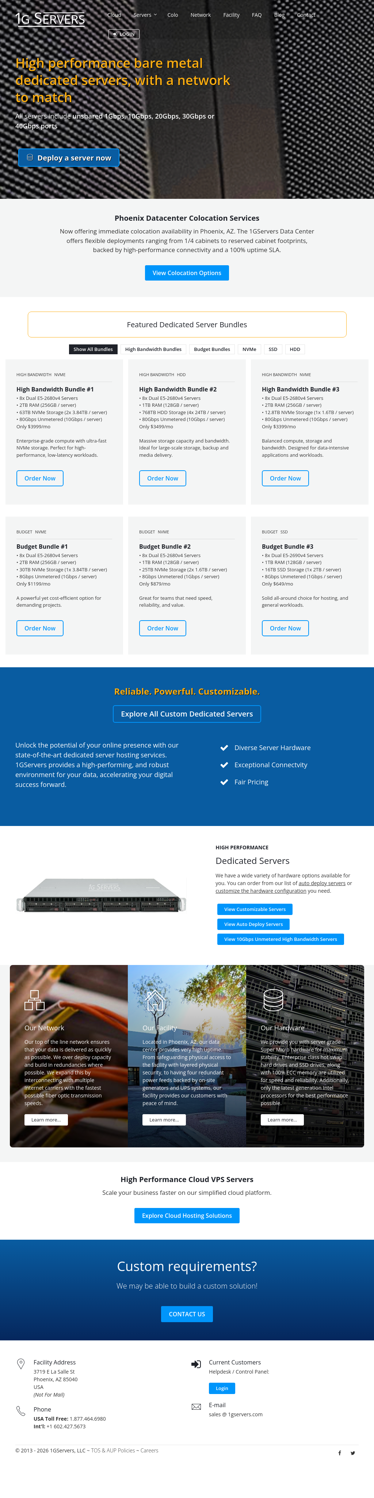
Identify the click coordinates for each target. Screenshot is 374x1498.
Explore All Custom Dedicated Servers (187, 714)
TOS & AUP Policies (113, 1450)
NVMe (249, 349)
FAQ (257, 14)
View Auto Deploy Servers (253, 924)
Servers (143, 14)
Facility (231, 14)
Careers (150, 1450)
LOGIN (124, 34)
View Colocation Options (187, 273)
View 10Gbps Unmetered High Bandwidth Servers (280, 939)
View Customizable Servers (255, 909)
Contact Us (187, 1314)
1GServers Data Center (281, 231)
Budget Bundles (212, 349)
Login (222, 1388)
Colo (172, 14)
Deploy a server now (68, 158)
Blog (279, 14)
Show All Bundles (93, 349)
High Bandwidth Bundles (153, 349)
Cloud (114, 14)
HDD (295, 349)
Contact (306, 14)
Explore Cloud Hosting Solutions (187, 1216)
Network (201, 14)
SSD (273, 349)
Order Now (40, 478)
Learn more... (46, 1119)
